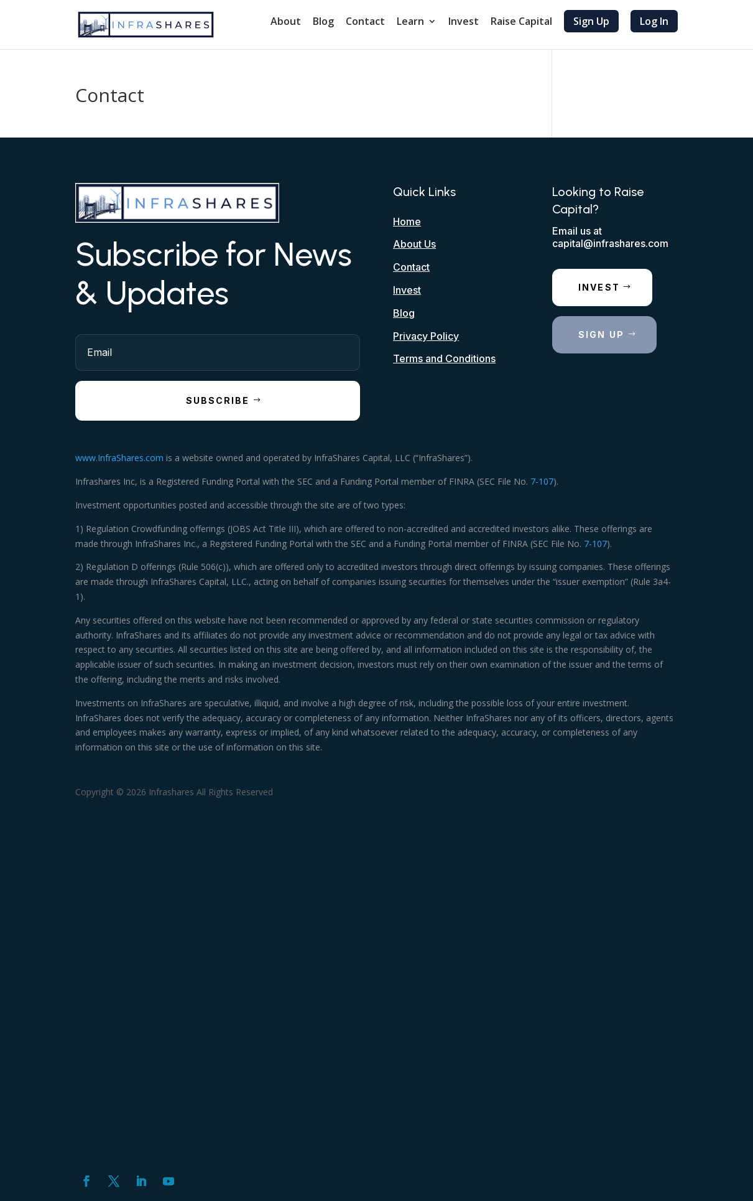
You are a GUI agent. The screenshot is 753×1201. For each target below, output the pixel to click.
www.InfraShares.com (119, 458)
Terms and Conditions (444, 358)
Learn (410, 22)
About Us (414, 244)
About (285, 22)
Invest (463, 22)
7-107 (541, 481)
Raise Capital (521, 22)
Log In (654, 21)
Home (407, 221)
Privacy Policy (426, 336)
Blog (323, 22)
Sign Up (591, 21)
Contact (365, 22)
